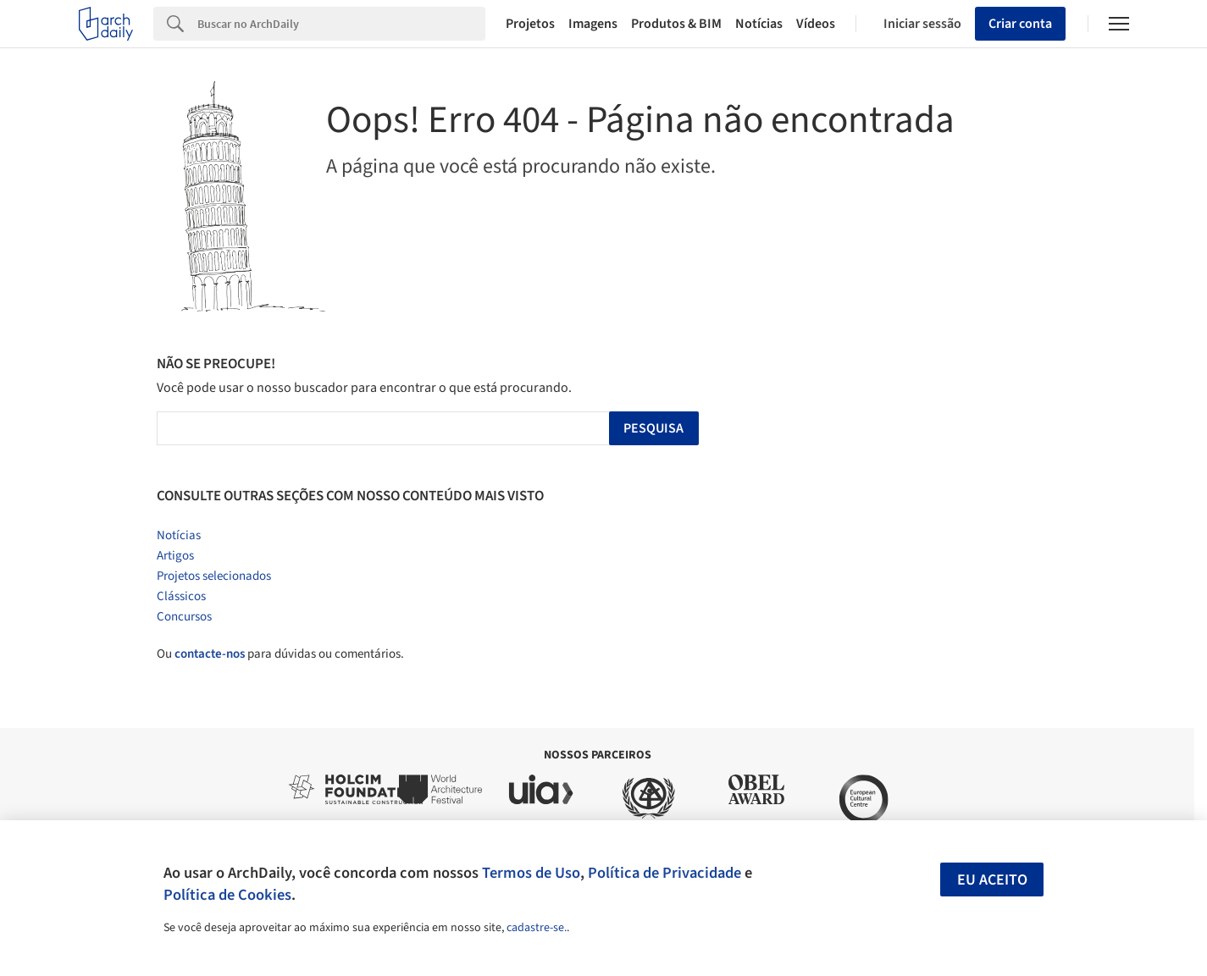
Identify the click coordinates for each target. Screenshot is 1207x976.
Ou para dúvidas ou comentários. (280, 654)
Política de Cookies (227, 895)
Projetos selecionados (214, 576)
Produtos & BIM (676, 23)
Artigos (175, 556)
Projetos (530, 23)
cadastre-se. (537, 927)
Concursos (184, 617)
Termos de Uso (531, 873)
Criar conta (1020, 23)
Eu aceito (992, 880)
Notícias (759, 23)
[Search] (341, 24)
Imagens (592, 23)
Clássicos (181, 596)
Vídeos (815, 23)
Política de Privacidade (664, 873)
